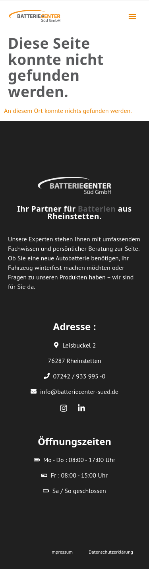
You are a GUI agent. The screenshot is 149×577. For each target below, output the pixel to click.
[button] (132, 16)
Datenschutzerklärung (111, 552)
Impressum (61, 552)
